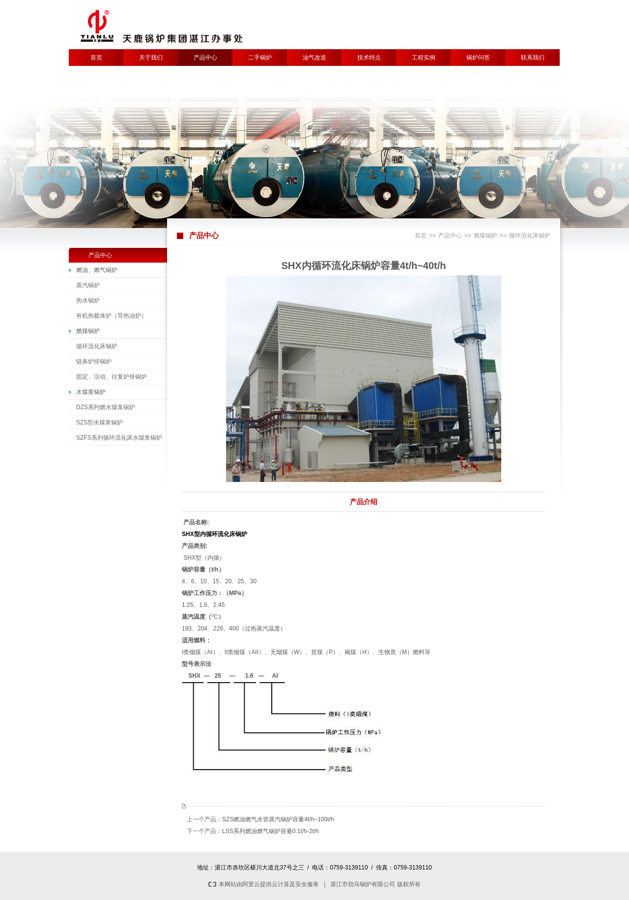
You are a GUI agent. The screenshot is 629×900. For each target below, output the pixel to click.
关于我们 (151, 57)
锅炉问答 (478, 57)
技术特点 (369, 57)
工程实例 (423, 57)
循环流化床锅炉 (529, 235)
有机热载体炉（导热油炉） (111, 315)
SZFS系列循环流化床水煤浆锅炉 (119, 437)
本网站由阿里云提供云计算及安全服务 (263, 884)
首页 (96, 57)
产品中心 (205, 57)
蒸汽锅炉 (88, 285)
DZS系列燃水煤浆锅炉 (105, 407)
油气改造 (314, 57)
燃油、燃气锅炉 (96, 270)
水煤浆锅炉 (91, 392)
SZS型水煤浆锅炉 (99, 422)
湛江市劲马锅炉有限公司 (362, 884)
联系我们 (532, 57)
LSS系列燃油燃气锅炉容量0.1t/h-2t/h (270, 831)
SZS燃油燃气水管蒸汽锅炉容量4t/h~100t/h (278, 819)
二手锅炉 (260, 57)
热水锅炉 (88, 300)
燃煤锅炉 (485, 235)
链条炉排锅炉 (94, 361)
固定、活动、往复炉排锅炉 (111, 376)
